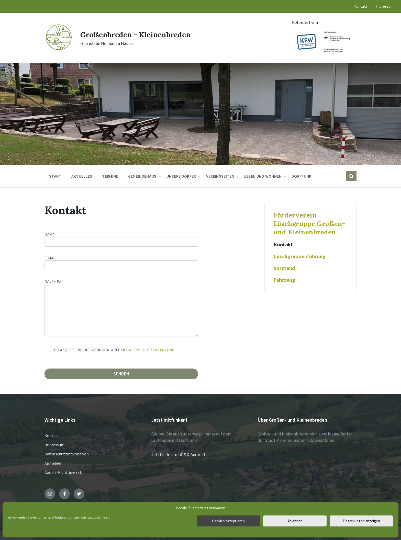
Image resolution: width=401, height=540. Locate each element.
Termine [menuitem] (110, 176)
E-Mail (121, 262)
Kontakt (283, 244)
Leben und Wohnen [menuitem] (263, 176)
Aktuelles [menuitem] (81, 176)
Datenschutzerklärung (150, 350)
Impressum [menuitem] (384, 6)
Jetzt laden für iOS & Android (178, 454)
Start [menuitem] (55, 176)
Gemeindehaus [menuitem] (142, 176)
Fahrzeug (284, 280)
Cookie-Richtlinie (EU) (64, 472)
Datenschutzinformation (66, 453)
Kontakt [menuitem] (360, 6)
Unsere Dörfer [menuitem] (181, 176)
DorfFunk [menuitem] (301, 176)
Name (147, 239)
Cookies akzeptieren (228, 521)
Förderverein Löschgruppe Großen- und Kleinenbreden (309, 223)
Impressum (54, 444)
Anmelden (53, 463)
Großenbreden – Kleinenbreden (139, 34)
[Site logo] (58, 49)
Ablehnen (295, 521)
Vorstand (284, 268)
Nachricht (121, 308)
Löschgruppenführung (300, 256)
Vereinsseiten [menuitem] (220, 176)
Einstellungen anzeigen (361, 521)
